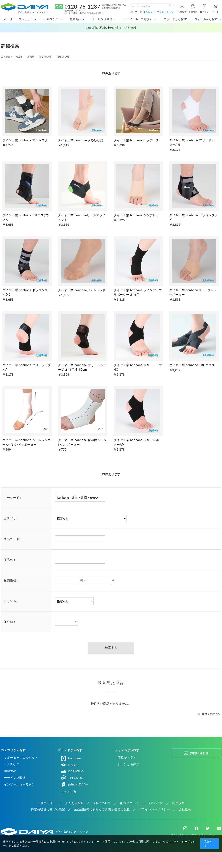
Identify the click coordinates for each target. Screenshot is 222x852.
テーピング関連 (15, 777)
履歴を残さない (211, 713)
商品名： (10, 559)
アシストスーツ (165, 12)
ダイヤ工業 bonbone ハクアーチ (136, 140)
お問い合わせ (199, 753)
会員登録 (193, 12)
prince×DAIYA (74, 784)
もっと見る (68, 791)
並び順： (10, 621)
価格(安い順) (45, 56)
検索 (171, 6)
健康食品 (10, 771)
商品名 (19, 56)
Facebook (196, 828)
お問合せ (182, 12)
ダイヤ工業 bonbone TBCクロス (192, 365)
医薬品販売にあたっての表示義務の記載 (102, 809)
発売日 (30, 56)
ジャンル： (11, 601)
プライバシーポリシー (154, 809)
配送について (129, 803)
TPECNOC (72, 778)
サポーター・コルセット (21, 757)
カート (215, 12)
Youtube (219, 828)
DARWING (72, 771)
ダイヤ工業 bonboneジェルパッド (82, 290)
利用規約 (178, 803)
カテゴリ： (11, 518)
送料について (102, 803)
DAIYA (69, 765)
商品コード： (13, 539)
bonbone (71, 758)
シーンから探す (128, 764)
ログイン (204, 12)
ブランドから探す (175, 19)
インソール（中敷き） (19, 784)
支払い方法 (155, 803)
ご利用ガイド (46, 803)
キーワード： (13, 497)
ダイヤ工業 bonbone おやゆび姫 (80, 140)
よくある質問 (74, 803)
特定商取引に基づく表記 (48, 809)
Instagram (185, 828)
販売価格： (11, 580)
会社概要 (185, 809)
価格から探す (127, 757)
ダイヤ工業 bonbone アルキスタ (25, 140)
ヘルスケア (11, 764)
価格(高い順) (63, 56)
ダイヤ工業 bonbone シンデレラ (136, 215)
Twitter (208, 828)
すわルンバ (149, 12)
